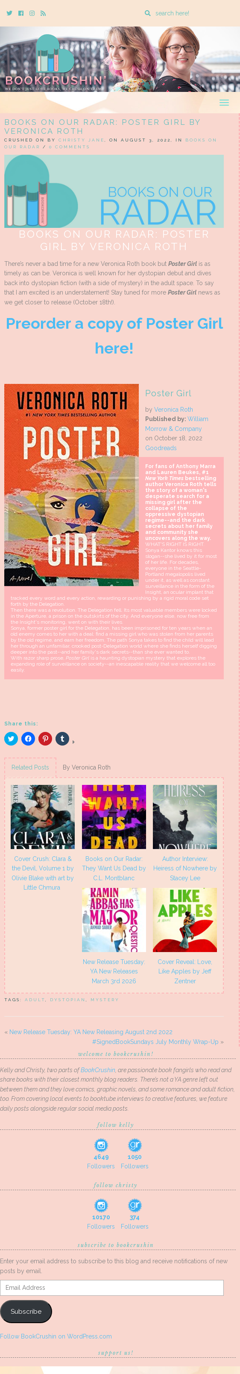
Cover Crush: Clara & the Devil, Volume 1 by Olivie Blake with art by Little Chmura (43, 873)
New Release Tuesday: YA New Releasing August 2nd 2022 (91, 1032)
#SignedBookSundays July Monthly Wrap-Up (155, 1041)
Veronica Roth (173, 409)
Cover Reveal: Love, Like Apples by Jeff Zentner (185, 971)
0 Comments (69, 146)
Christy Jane (82, 140)
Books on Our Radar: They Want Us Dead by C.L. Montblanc (114, 868)
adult (35, 999)
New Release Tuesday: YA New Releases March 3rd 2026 (114, 971)
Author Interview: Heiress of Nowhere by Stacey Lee (185, 868)
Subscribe (26, 1311)
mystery (105, 999)
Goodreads (161, 448)
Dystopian (68, 999)
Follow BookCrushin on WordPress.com (56, 1336)
